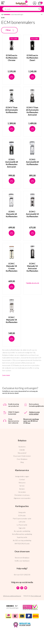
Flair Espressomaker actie (22, 519)
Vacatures (22, 447)
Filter (10, 30)
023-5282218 (25, 575)
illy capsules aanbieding (22, 531)
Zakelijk (22, 450)
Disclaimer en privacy (22, 495)
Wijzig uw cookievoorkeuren (12, 596)
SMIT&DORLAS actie (22, 544)
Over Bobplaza (22, 459)
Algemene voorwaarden (22, 498)
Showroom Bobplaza (22, 558)
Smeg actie (22, 512)
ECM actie (22, 515)
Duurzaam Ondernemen (22, 456)
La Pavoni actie (22, 525)
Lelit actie (22, 522)
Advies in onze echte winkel (34, 413)
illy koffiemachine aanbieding (22, 534)
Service (22, 486)
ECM (2, 17)
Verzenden (22, 492)
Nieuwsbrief (22, 453)
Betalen (22, 489)
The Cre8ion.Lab (36, 596)
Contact (22, 479)
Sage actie (22, 528)
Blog (22, 462)
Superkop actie (22, 537)
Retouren (22, 483)
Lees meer (6, 375)
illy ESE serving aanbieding (22, 540)
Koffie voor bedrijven (22, 561)
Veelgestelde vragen (22, 476)
